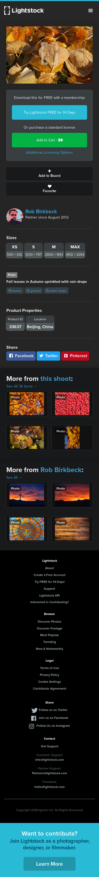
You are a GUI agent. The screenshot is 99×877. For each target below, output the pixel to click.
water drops (56, 290)
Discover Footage (49, 628)
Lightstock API (49, 595)
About (49, 568)
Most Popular (49, 635)
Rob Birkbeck (41, 211)
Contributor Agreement (49, 688)
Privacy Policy (49, 674)
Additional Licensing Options (49, 152)
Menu (90, 10)
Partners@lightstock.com (49, 773)
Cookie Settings (49, 681)
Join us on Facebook (53, 717)
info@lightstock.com (49, 759)
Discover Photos (49, 621)
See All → (14, 477)
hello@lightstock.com (49, 786)
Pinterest (75, 356)
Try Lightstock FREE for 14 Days (50, 112)
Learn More (49, 864)
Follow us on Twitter (53, 710)
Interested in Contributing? (49, 602)
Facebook (21, 356)
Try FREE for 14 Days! (50, 581)
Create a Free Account (49, 575)
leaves (14, 290)
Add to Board (49, 173)
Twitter (48, 356)
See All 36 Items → (21, 386)
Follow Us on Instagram (53, 725)
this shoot (55, 379)
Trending (49, 641)
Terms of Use (49, 668)
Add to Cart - (49, 140)
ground (34, 290)
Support (49, 588)
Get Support (49, 746)
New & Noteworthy (49, 648)
